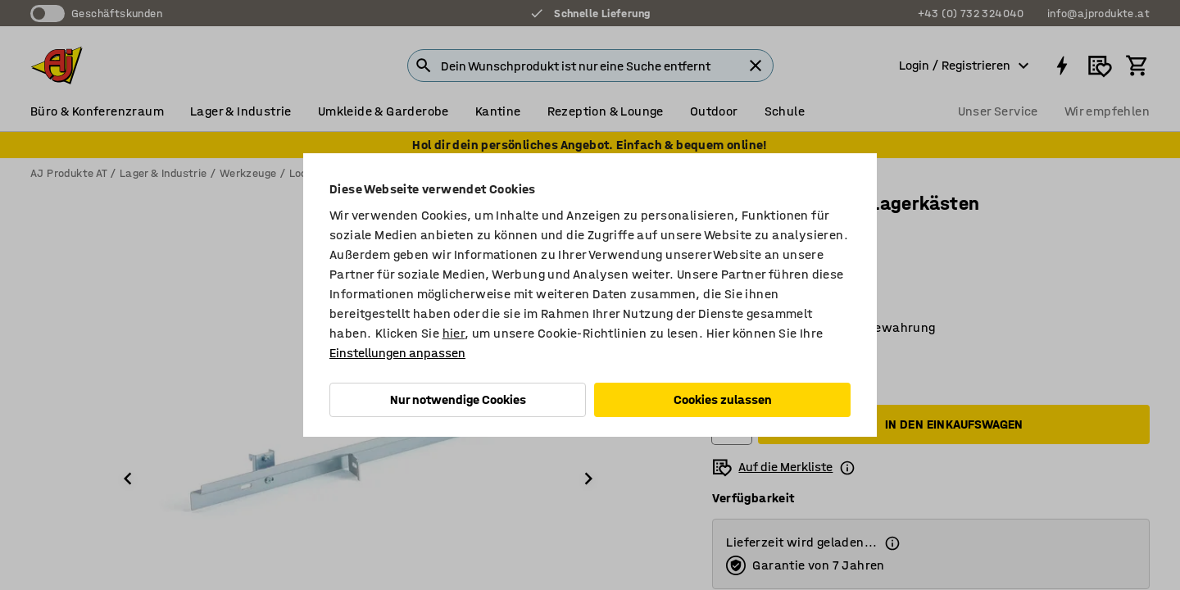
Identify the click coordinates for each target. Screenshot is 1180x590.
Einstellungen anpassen (397, 353)
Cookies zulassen (723, 399)
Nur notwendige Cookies (458, 399)
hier (453, 333)
